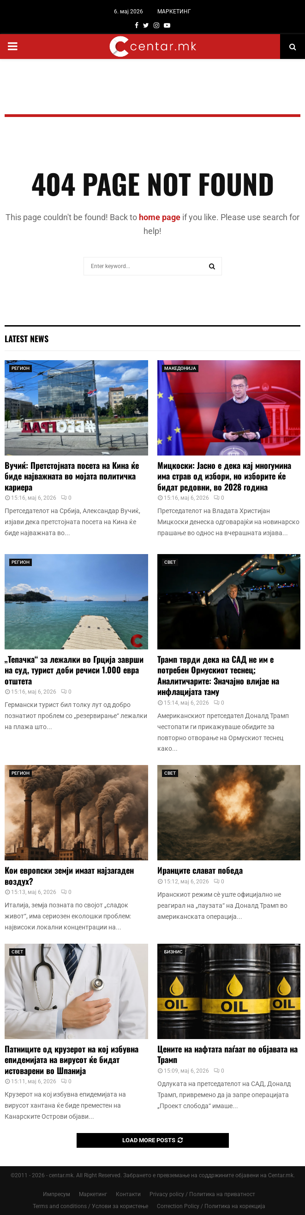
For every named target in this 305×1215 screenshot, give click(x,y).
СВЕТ (170, 562)
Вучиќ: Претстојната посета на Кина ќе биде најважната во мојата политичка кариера (72, 476)
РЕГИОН (21, 368)
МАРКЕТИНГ (174, 11)
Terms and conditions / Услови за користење (90, 1206)
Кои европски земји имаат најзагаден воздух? (69, 875)
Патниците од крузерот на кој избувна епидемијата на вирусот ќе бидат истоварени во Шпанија (71, 1059)
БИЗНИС (173, 951)
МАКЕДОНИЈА (180, 368)
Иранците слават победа (200, 870)
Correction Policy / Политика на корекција (211, 1206)
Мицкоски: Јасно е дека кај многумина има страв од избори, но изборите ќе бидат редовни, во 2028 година (224, 476)
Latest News (26, 339)
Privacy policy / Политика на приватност (202, 1194)
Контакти (128, 1194)
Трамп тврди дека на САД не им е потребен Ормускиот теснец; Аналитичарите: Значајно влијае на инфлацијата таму (218, 675)
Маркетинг (93, 1194)
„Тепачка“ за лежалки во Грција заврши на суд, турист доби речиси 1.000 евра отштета (74, 670)
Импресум (56, 1194)
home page (159, 217)
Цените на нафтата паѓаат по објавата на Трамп (227, 1054)
